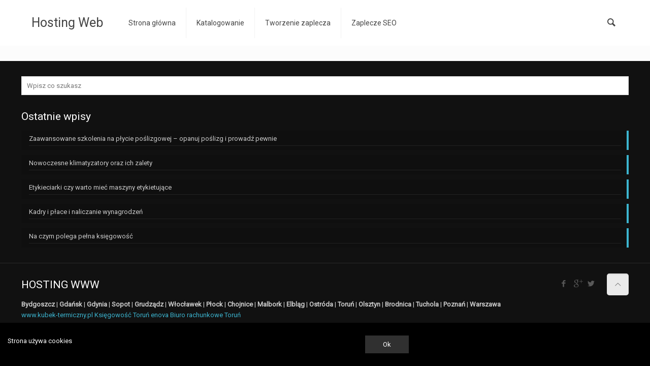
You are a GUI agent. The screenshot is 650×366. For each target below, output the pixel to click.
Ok (387, 344)
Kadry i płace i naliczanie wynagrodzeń (86, 212)
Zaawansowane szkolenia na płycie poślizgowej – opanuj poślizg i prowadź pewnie (153, 138)
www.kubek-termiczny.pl (57, 315)
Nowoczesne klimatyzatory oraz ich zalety (90, 163)
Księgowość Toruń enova (131, 315)
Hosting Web (67, 22)
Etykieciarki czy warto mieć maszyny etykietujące (100, 187)
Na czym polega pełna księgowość (81, 236)
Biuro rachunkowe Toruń (205, 315)
